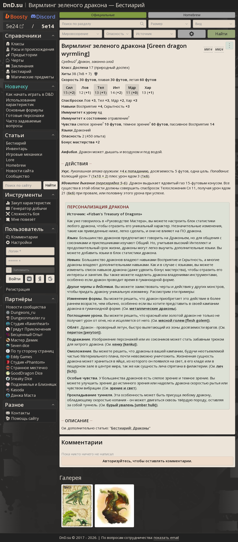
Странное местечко (27, 367)
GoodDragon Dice (24, 373)
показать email (166, 537)
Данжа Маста (21, 395)
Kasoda (15, 389)
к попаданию (134, 171)
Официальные (103, 15)
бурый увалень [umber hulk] (131, 404)
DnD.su (13, 5)
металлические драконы (152, 308)
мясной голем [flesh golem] (183, 320)
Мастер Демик (22, 340)
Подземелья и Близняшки (32, 384)
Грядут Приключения (28, 329)
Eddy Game (19, 356)
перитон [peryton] (83, 332)
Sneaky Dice (19, 378)
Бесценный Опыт (24, 334)
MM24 (219, 49)
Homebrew (191, 15)
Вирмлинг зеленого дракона (68, 5)
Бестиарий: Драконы (130, 428)
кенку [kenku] (124, 344)
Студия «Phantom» (25, 362)
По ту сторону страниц (30, 351)
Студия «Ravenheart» (27, 323)
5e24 (15, 26)
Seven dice (17, 345)
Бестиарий (130, 5)
